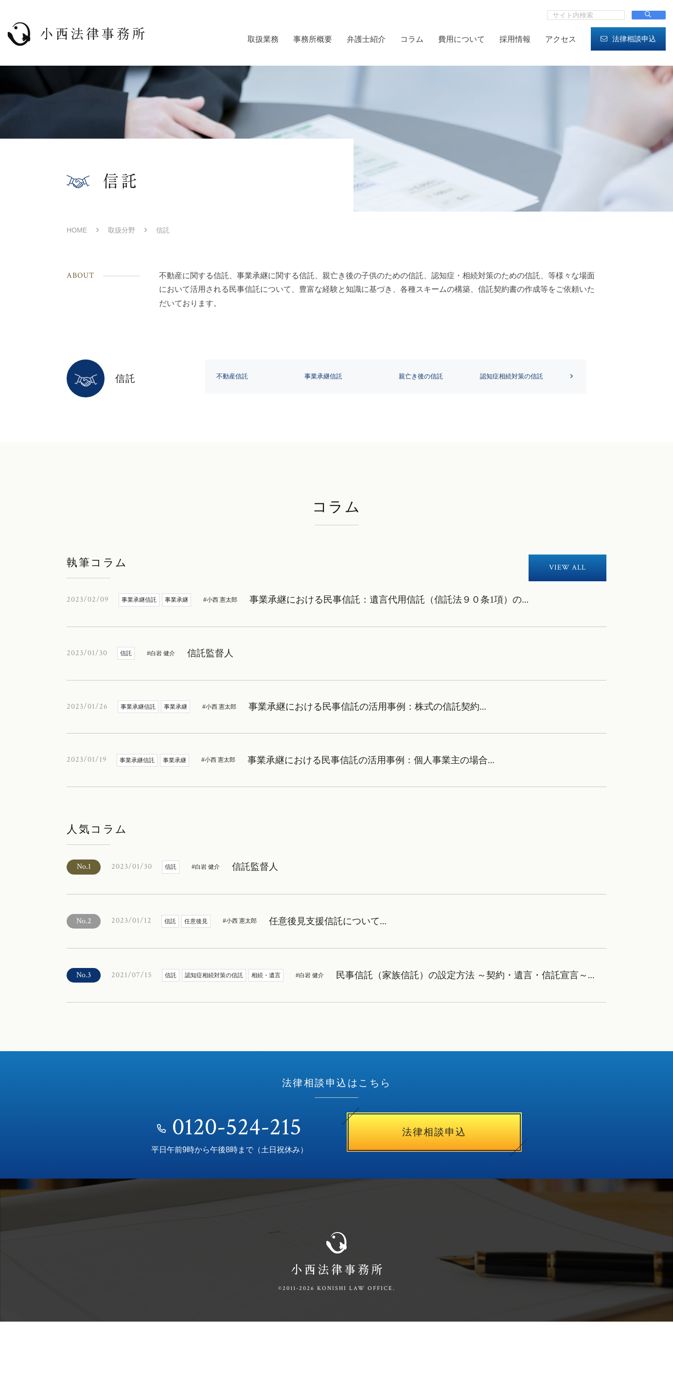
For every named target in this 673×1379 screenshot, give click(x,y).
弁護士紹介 (366, 39)
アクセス (560, 39)
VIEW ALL (567, 611)
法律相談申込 (628, 39)
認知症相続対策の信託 (251, 420)
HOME (77, 230)
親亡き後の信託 (518, 376)
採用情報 (515, 39)
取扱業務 (263, 39)
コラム (412, 39)
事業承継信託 (375, 376)
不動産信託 (234, 376)
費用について (461, 39)
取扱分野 (121, 230)
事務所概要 (312, 39)
